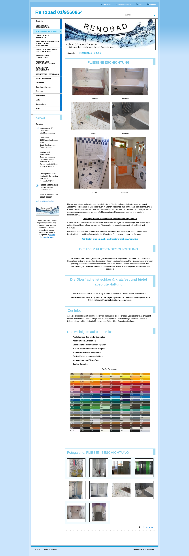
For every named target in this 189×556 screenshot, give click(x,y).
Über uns (39, 91)
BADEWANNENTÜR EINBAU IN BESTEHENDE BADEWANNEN (47, 43)
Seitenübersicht (124, 4)
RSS (140, 4)
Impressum (40, 95)
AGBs (38, 108)
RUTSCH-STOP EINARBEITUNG (42, 69)
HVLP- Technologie (43, 78)
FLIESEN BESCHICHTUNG (46, 31)
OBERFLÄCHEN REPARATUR (42, 36)
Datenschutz (41, 104)
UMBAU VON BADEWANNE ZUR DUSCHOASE (47, 50)
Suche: (127, 15)
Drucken (152, 4)
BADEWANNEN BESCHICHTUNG (42, 26)
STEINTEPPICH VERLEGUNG (47, 74)
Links (38, 100)
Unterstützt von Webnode (144, 549)
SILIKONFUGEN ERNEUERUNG (42, 57)
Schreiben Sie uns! (43, 87)
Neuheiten (40, 83)
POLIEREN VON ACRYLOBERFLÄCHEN (45, 63)
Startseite (71, 53)
